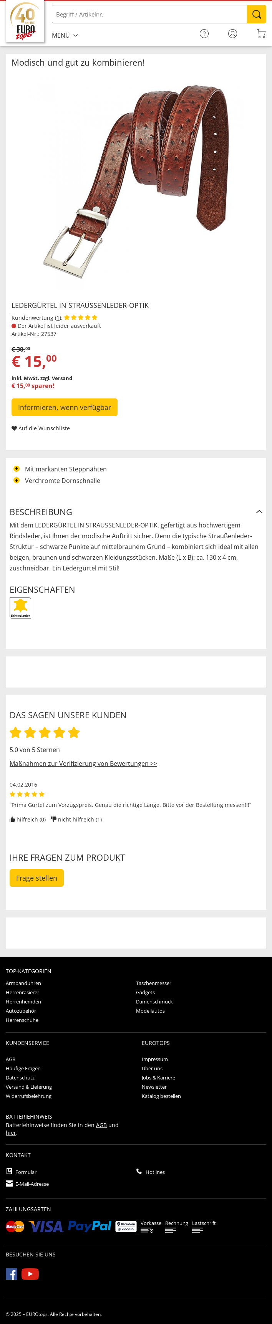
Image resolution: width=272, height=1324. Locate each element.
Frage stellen (36, 878)
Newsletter (154, 1086)
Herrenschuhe (22, 1020)
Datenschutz (20, 1077)
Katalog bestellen (161, 1096)
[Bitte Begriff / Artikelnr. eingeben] (159, 14)
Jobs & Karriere (158, 1077)
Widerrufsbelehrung (28, 1096)
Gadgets (145, 992)
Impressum (155, 1059)
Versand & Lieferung (29, 1086)
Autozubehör (21, 1010)
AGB (10, 1059)
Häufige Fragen (23, 1068)
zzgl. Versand (56, 378)
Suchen (256, 14)
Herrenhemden (23, 1001)
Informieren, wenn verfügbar (64, 407)
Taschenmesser (153, 983)
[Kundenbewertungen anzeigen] (80, 317)
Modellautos (150, 1010)
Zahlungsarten (28, 1209)
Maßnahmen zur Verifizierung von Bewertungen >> (83, 763)
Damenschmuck (154, 1001)
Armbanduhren (23, 983)
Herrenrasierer (22, 992)
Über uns (152, 1068)
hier (11, 1132)
